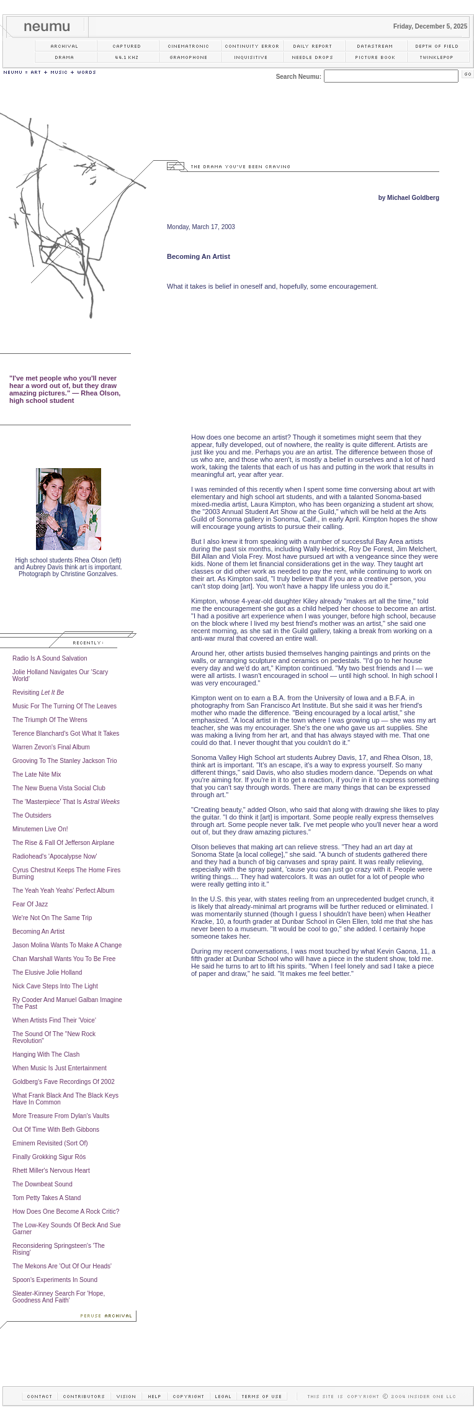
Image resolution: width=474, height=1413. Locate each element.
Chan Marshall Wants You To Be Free (63, 958)
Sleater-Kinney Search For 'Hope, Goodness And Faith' (58, 1297)
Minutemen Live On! (40, 829)
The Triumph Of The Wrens (49, 719)
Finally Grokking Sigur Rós (49, 1156)
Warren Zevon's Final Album (51, 747)
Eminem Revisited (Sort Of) (50, 1143)
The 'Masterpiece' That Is (66, 801)
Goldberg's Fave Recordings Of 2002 (63, 1081)
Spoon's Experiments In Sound (54, 1279)
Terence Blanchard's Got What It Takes (65, 733)
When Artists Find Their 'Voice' (54, 1020)
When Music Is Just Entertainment (59, 1068)
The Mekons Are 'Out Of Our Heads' (62, 1266)
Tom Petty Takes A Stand (46, 1197)
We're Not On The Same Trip (52, 917)
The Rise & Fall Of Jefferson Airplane (63, 842)
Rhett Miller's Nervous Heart (51, 1170)
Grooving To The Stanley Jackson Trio (64, 760)
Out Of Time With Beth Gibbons (55, 1129)
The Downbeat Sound (42, 1184)
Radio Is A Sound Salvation (49, 658)
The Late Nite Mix (36, 774)
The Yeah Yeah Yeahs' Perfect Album (63, 890)
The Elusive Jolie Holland (47, 972)
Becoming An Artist (38, 931)
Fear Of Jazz (30, 904)
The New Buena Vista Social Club (58, 788)
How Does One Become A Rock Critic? (65, 1211)
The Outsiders (31, 815)
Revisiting (38, 692)
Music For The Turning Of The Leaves (64, 706)
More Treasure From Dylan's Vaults (60, 1116)
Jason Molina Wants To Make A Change (67, 945)
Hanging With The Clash (45, 1054)
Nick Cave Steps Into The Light (55, 986)
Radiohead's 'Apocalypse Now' (54, 856)
